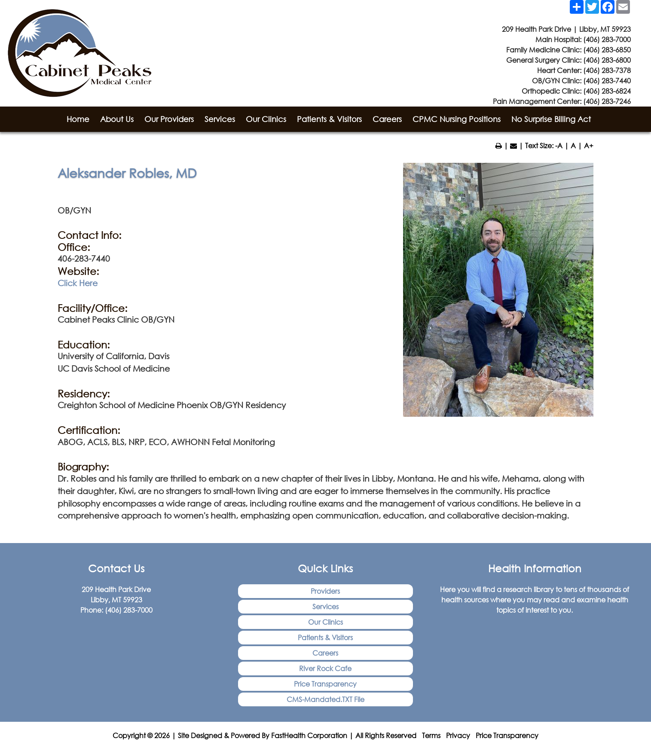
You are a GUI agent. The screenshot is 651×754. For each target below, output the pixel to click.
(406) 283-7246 (607, 101)
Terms (431, 735)
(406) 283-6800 (607, 59)
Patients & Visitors (329, 119)
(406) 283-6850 (607, 49)
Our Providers (169, 119)
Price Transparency (325, 683)
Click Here (78, 283)
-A (558, 145)
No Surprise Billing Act (551, 119)
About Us (117, 119)
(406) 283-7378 (607, 70)
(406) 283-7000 (607, 39)
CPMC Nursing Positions (457, 119)
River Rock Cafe (325, 668)
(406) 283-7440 (607, 80)
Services (220, 119)
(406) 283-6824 (607, 90)
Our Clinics (266, 119)
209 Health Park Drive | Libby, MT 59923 (566, 29)
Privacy (458, 735)
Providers (325, 590)
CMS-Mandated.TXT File (325, 699)
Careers (387, 119)
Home (78, 119)
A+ (588, 145)
